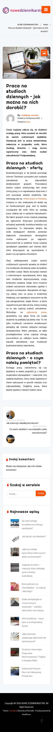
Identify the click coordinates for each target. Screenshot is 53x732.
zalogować (21, 466)
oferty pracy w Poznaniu (34, 199)
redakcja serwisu (30, 115)
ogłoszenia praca (36, 312)
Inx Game (13, 711)
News (28, 122)
